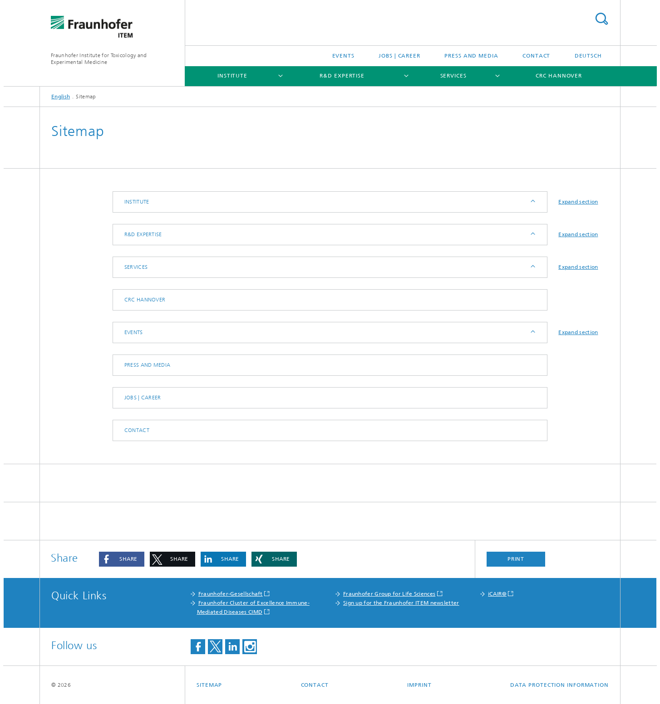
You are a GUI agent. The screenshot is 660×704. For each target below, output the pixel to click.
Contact (536, 56)
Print (516, 559)
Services (453, 76)
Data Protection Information (559, 685)
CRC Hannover (559, 76)
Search (601, 18)
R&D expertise (342, 76)
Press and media (471, 56)
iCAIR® (497, 594)
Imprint (419, 685)
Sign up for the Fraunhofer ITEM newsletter (401, 603)
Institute (232, 76)
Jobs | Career (399, 56)
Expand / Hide (532, 202)
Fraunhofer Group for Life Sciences (389, 594)
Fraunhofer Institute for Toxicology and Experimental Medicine (99, 58)
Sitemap (209, 685)
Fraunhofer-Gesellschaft (230, 594)
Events (343, 56)
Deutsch (588, 56)
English (60, 96)
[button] (121, 559)
